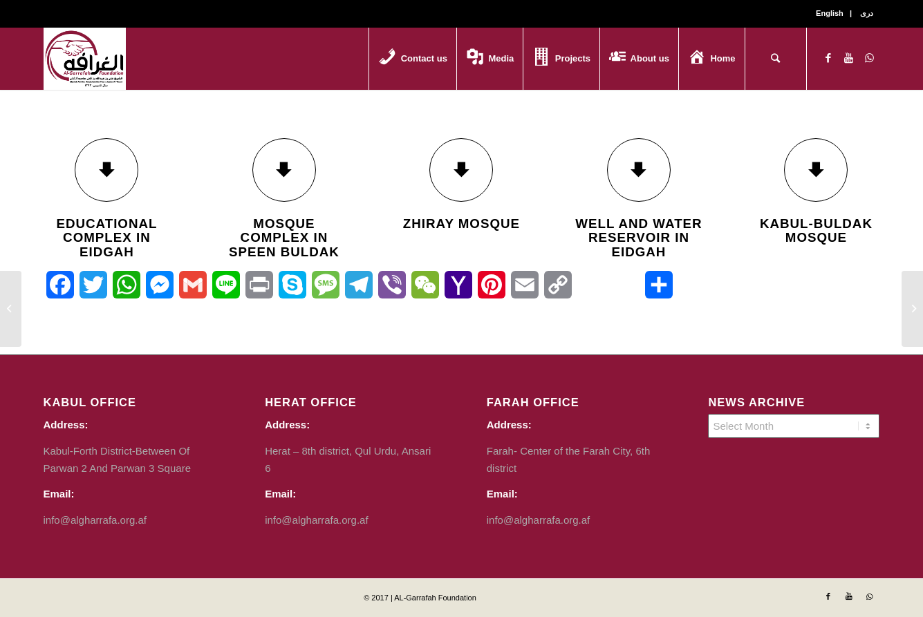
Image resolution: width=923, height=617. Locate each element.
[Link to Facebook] (828, 58)
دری (866, 13)
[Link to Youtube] (849, 58)
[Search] (776, 59)
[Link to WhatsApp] (869, 58)
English (829, 13)
